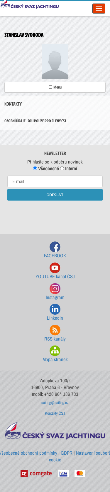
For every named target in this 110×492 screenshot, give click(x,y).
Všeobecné (46, 168)
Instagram (55, 292)
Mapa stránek (55, 354)
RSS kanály (55, 333)
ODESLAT (55, 194)
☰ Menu (55, 87)
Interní (68, 168)
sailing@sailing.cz (55, 402)
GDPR (66, 453)
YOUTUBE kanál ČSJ (55, 271)
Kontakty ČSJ (55, 413)
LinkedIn (55, 312)
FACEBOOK (55, 250)
